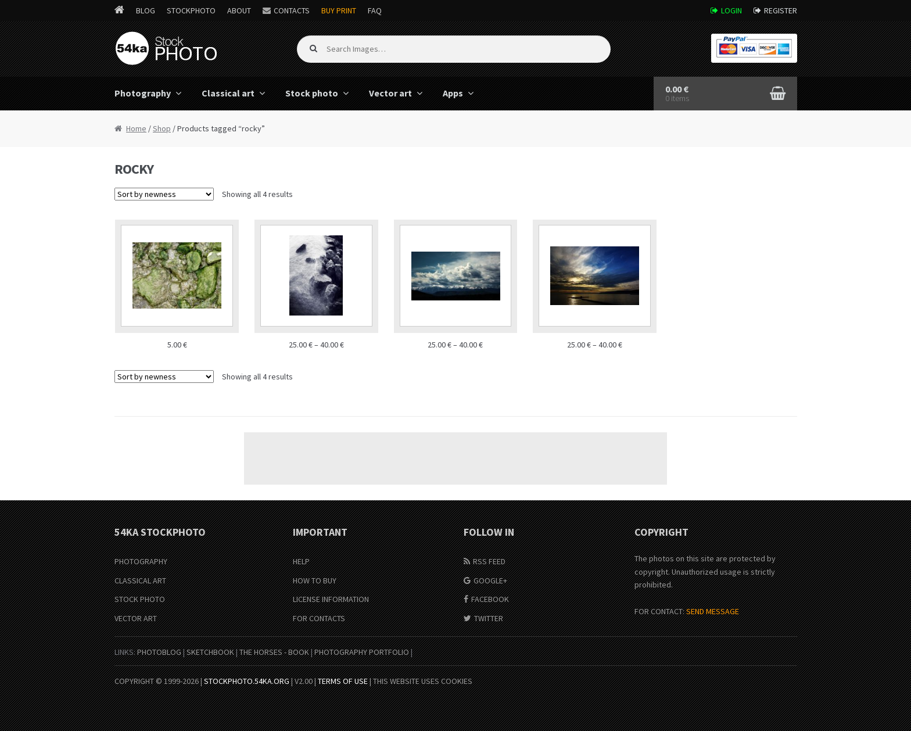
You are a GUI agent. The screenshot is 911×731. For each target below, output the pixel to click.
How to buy (314, 580)
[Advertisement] (455, 458)
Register (780, 10)
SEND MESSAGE (712, 611)
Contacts (292, 10)
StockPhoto (191, 10)
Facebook (490, 599)
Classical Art (140, 580)
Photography (142, 93)
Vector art (390, 93)
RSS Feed (489, 561)
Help (301, 561)
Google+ (490, 580)
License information (331, 599)
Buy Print (338, 10)
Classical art (228, 93)
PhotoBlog (159, 652)
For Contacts (319, 618)
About (239, 10)
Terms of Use (343, 681)
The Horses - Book (274, 652)
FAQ (375, 10)
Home (136, 128)
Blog (145, 10)
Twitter (488, 618)
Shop (162, 128)
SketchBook (210, 652)
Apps (453, 93)
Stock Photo (139, 599)
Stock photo (311, 93)
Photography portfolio (361, 652)
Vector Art (135, 618)
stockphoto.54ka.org (246, 681)
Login (731, 10)
